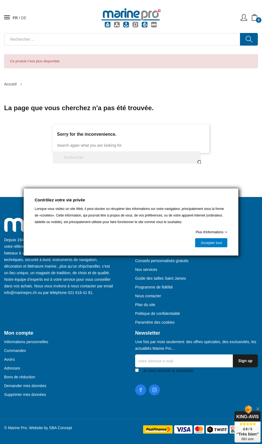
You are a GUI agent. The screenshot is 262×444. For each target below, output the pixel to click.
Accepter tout (211, 243)
